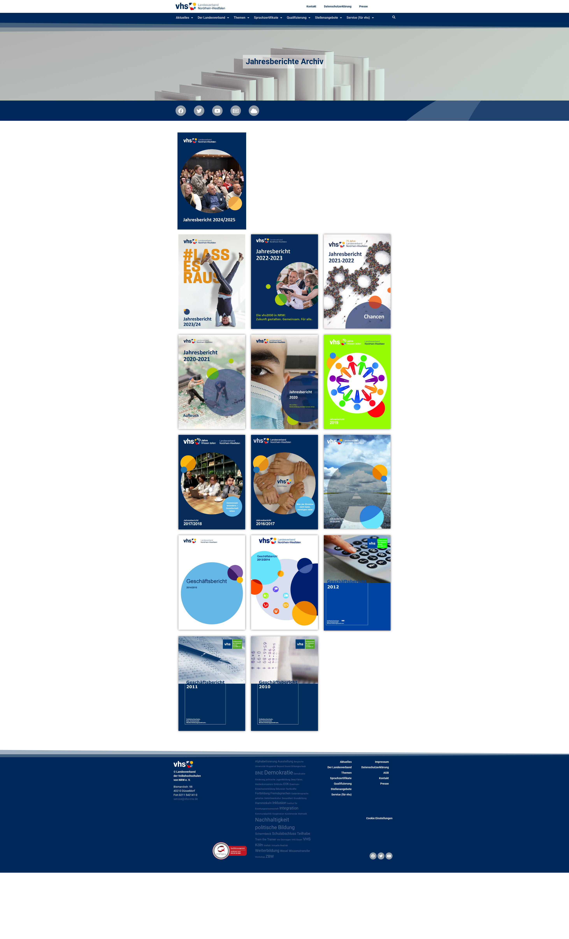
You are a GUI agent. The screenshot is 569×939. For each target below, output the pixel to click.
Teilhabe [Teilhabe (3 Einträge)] (303, 834)
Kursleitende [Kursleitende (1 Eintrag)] (291, 814)
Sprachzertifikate (268, 17)
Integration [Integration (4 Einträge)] (288, 808)
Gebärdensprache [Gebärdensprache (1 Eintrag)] (299, 793)
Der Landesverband (213, 17)
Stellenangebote (328, 17)
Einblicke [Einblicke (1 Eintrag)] (278, 784)
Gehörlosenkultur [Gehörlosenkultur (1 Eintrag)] (272, 798)
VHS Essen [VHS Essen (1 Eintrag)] (297, 839)
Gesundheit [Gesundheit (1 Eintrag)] (287, 798)
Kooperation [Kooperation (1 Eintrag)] (278, 814)
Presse (363, 6)
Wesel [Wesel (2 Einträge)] (284, 851)
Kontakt (311, 6)
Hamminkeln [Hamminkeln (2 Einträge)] (263, 803)
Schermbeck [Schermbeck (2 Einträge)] (263, 834)
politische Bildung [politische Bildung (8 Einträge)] (275, 827)
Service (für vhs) (360, 17)
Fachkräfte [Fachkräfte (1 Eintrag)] (291, 789)
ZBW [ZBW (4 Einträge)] (270, 856)
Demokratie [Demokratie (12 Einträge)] (278, 772)
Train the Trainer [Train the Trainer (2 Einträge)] (265, 839)
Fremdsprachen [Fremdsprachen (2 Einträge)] (280, 793)
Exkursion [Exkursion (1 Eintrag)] (280, 789)
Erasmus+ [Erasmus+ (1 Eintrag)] (294, 784)
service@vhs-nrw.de (186, 799)
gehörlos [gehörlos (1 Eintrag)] (259, 798)
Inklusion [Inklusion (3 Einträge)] (279, 803)
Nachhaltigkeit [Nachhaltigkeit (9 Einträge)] (272, 820)
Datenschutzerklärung (337, 6)
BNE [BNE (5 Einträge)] (259, 773)
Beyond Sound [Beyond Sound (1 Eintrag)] (284, 766)
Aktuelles (184, 17)
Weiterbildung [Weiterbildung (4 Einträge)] (267, 850)
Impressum (382, 761)
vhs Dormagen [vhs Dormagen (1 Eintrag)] (284, 839)
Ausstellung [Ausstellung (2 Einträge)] (285, 761)
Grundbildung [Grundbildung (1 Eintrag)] (300, 798)
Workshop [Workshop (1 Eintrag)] (260, 857)
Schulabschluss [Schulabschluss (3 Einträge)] (284, 834)
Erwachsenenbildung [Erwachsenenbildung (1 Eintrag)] (265, 789)
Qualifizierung (298, 17)
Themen (241, 17)
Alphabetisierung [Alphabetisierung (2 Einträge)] (266, 761)
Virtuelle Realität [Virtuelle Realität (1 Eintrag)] (279, 845)
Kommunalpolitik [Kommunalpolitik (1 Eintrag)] (263, 814)
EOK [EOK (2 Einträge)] (286, 784)
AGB (386, 772)
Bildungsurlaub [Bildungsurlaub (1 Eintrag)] (298, 766)
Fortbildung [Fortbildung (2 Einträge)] (262, 793)
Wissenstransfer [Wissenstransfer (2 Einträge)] (299, 851)
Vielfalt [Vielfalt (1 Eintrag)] (267, 845)
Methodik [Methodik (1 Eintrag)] (302, 814)
